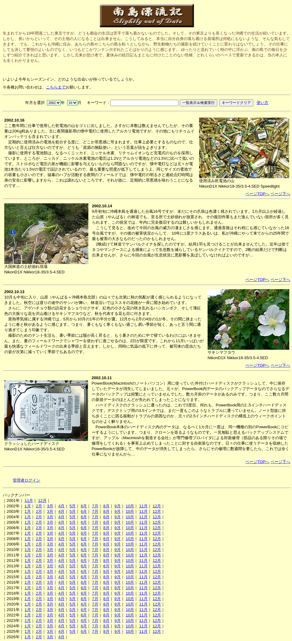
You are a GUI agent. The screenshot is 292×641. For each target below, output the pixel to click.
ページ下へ (280, 194)
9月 (117, 506)
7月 (95, 506)
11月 (29, 500)
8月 (106, 506)
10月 (130, 506)
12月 (42, 500)
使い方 (262, 102)
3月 (50, 506)
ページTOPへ (257, 194)
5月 (73, 506)
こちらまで (56, 87)
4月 (61, 506)
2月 (39, 506)
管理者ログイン (26, 480)
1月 (28, 506)
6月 (84, 506)
